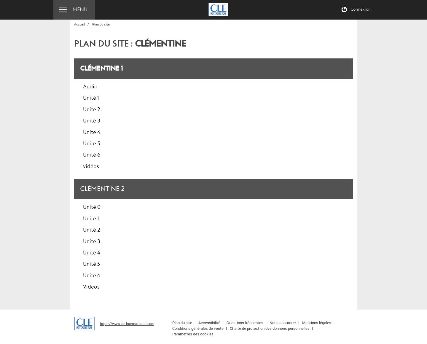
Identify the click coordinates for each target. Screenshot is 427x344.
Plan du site (182, 322)
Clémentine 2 (102, 189)
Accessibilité (209, 322)
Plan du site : (130, 44)
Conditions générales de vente (198, 328)
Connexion (360, 9)
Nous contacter (283, 322)
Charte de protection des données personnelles (270, 328)
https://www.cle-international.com (127, 323)
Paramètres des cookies (193, 334)
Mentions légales (316, 322)
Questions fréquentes (245, 322)
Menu (80, 10)
